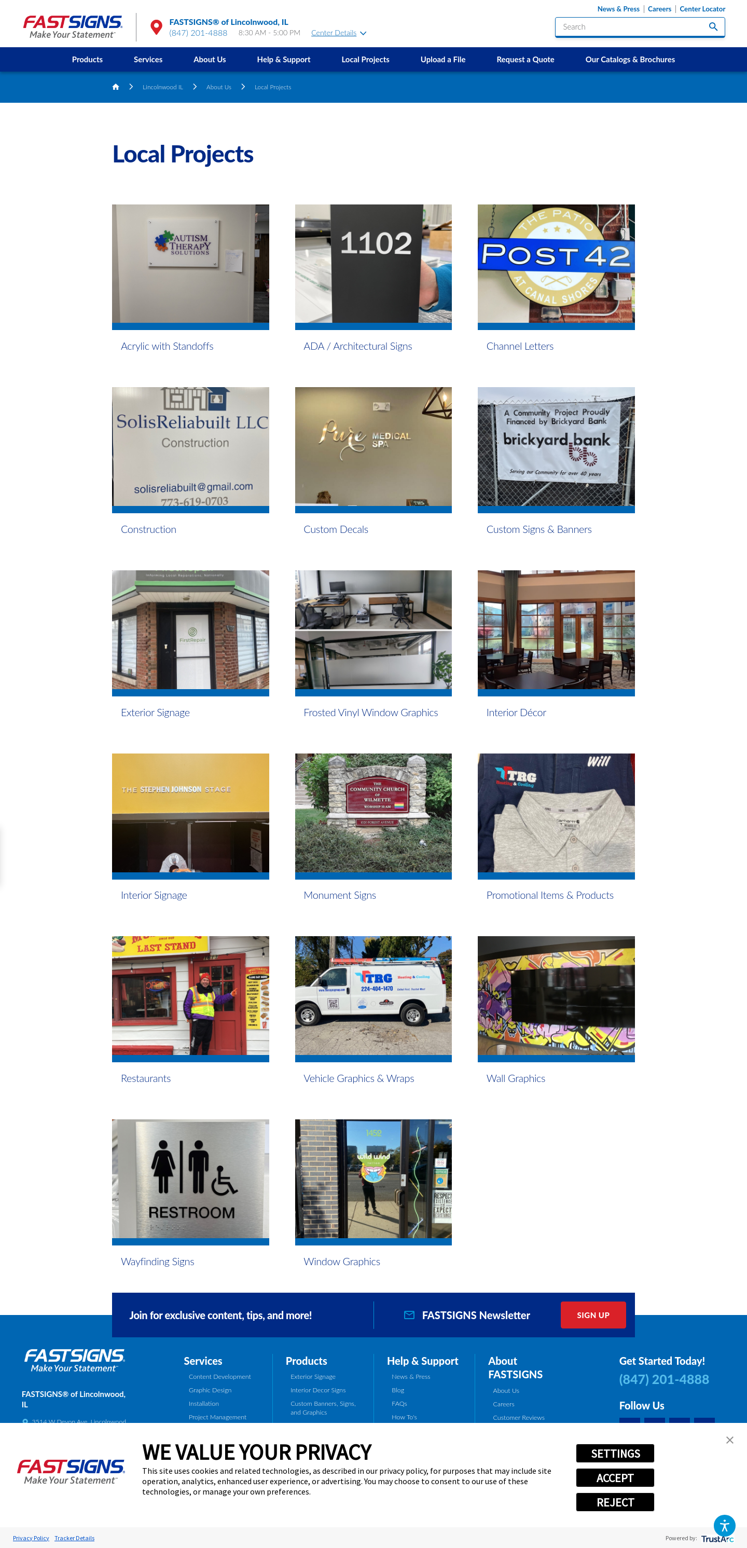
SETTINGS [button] (615, 1453)
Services (148, 59)
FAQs (399, 1403)
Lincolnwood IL (163, 86)
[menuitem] (87, 59)
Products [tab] (306, 1360)
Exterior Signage (313, 1376)
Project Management (217, 1417)
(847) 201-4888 (199, 32)
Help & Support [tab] (423, 1360)
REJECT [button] (615, 1502)
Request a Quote (525, 59)
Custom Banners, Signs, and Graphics (322, 1408)
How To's (404, 1417)
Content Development (220, 1376)
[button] (724, 1525)
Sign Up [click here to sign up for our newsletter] (593, 1315)
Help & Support (284, 59)
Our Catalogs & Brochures (630, 59)
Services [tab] (203, 1360)
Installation (204, 1403)
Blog (398, 1390)
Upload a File (443, 59)
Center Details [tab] (338, 32)
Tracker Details (74, 1538)
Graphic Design (210, 1390)
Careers (659, 9)
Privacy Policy (31, 1538)
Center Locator (702, 9)
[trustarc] (716, 1537)
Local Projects (365, 59)
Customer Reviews (519, 1417)
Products (87, 59)
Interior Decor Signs (317, 1390)
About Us (209, 59)
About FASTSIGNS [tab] (515, 1367)
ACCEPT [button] (615, 1478)
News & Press (619, 9)
